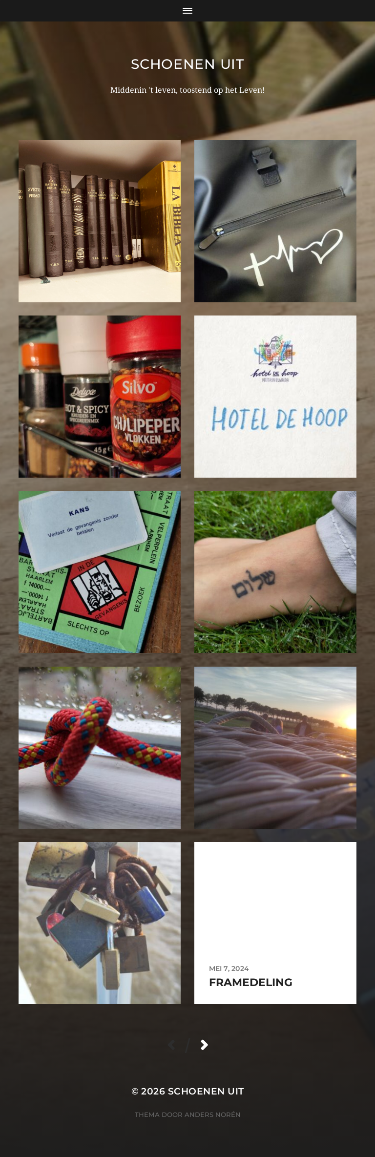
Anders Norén (213, 1114)
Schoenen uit (187, 64)
